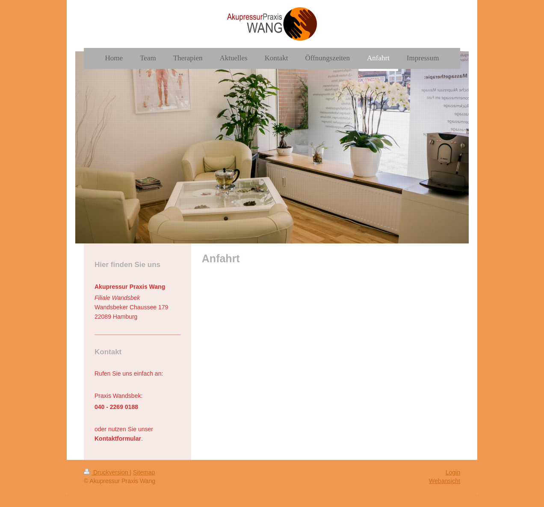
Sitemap (144, 472)
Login (453, 472)
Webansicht (444, 480)
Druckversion (107, 472)
